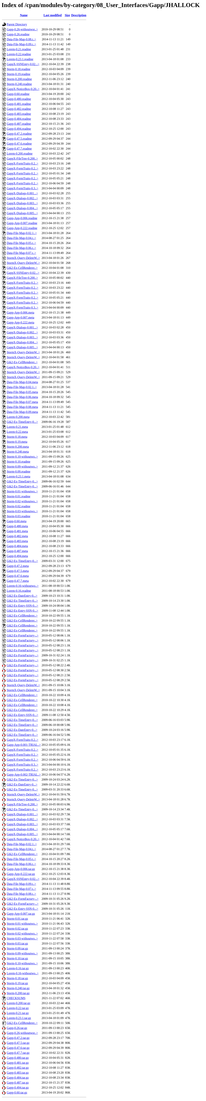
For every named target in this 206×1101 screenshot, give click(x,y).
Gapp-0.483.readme (19, 113)
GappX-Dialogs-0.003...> (22, 203)
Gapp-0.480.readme (19, 99)
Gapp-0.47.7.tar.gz (18, 1052)
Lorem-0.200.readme (20, 153)
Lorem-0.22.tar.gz (18, 1008)
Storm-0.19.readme (18, 74)
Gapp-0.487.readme (19, 123)
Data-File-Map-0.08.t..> (21, 893)
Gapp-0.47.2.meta (18, 566)
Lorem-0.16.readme (19, 590)
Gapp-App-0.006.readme (22, 218)
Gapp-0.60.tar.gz (17, 1092)
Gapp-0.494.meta (17, 556)
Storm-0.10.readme (18, 461)
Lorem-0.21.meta (17, 426)
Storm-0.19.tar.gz (17, 983)
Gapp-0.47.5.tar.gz (18, 1042)
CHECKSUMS (16, 998)
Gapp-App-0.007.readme (22, 223)
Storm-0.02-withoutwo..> (22, 501)
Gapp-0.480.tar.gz (18, 1057)
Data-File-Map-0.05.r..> (21, 243)
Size (67, 15)
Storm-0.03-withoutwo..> (22, 511)
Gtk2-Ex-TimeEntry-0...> (22, 421)
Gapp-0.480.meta (17, 526)
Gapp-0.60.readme (18, 94)
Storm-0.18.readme (18, 69)
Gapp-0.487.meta (17, 551)
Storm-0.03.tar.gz (17, 943)
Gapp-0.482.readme (19, 108)
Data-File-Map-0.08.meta (22, 407)
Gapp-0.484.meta (17, 546)
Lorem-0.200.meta (18, 416)
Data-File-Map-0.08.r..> (21, 39)
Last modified (53, 15)
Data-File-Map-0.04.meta (22, 382)
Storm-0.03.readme (18, 516)
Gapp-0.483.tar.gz (18, 1072)
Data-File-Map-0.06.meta (22, 397)
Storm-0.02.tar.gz (17, 928)
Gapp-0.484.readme (19, 118)
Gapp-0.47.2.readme (19, 133)
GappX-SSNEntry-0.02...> (23, 64)
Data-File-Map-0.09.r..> (21, 44)
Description (78, 15)
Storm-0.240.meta (18, 451)
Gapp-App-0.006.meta (20, 312)
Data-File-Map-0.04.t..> (21, 849)
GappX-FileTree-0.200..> (22, 158)
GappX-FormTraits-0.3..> (22, 188)
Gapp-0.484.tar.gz (18, 1077)
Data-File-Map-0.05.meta (22, 392)
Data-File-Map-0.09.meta (22, 411)
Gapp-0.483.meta (17, 541)
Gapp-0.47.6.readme (19, 143)
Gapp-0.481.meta (17, 531)
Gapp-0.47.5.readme (19, 138)
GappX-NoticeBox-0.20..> (23, 89)
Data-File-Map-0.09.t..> (21, 883)
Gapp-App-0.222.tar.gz (21, 874)
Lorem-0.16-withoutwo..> (23, 585)
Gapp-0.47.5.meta (18, 570)
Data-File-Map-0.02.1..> (22, 233)
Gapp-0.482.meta (17, 536)
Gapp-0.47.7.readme (19, 148)
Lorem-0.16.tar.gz (18, 968)
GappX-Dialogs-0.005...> (22, 213)
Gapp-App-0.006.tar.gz (21, 869)
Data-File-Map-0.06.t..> (21, 864)
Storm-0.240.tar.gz (18, 988)
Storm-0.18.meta (17, 436)
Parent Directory (17, 24)
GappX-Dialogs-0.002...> (22, 198)
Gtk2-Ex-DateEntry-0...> (22, 595)
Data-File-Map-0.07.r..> (21, 253)
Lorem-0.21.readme (19, 49)
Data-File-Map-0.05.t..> (21, 859)
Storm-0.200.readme (19, 79)
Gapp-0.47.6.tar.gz (18, 1047)
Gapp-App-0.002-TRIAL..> (24, 774)
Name (24, 15)
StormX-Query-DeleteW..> (23, 257)
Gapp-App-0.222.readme (22, 228)
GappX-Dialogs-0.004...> (22, 208)
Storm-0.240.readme (19, 84)
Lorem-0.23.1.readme (20, 59)
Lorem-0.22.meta (17, 431)
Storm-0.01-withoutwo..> (22, 491)
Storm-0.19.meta (17, 441)
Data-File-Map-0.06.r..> (21, 248)
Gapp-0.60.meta (16, 521)
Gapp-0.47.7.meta (18, 580)
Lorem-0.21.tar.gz (18, 1013)
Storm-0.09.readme (18, 471)
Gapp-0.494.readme (19, 128)
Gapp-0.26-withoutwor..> (22, 29)
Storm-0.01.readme (18, 496)
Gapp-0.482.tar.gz (18, 1067)
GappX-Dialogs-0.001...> (22, 193)
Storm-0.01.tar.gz (17, 918)
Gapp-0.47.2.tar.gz (18, 1037)
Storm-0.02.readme (18, 506)
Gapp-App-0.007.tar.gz (21, 913)
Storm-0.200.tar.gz (18, 993)
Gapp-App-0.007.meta (20, 317)
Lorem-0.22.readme (19, 54)
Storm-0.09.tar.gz (17, 948)
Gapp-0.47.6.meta (18, 575)
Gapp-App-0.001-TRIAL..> (24, 744)
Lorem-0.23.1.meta (18, 476)
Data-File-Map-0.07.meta (22, 402)
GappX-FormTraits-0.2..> (22, 163)
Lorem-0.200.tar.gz (18, 1003)
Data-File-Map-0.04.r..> (21, 238)
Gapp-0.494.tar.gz (18, 1087)
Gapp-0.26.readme (18, 34)
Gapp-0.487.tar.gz (18, 1082)
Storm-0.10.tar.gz (17, 958)
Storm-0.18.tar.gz (17, 978)
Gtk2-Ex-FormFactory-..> (22, 635)
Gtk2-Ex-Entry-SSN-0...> (22, 605)
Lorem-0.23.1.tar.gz (19, 1018)
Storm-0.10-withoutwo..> (22, 456)
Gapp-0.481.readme (19, 103)
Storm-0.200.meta (18, 446)
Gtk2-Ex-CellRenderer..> (22, 267)
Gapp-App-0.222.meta (20, 322)
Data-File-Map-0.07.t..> (21, 888)
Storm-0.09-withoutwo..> (22, 466)
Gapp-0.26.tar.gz (17, 1028)
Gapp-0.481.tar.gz (18, 1062)
